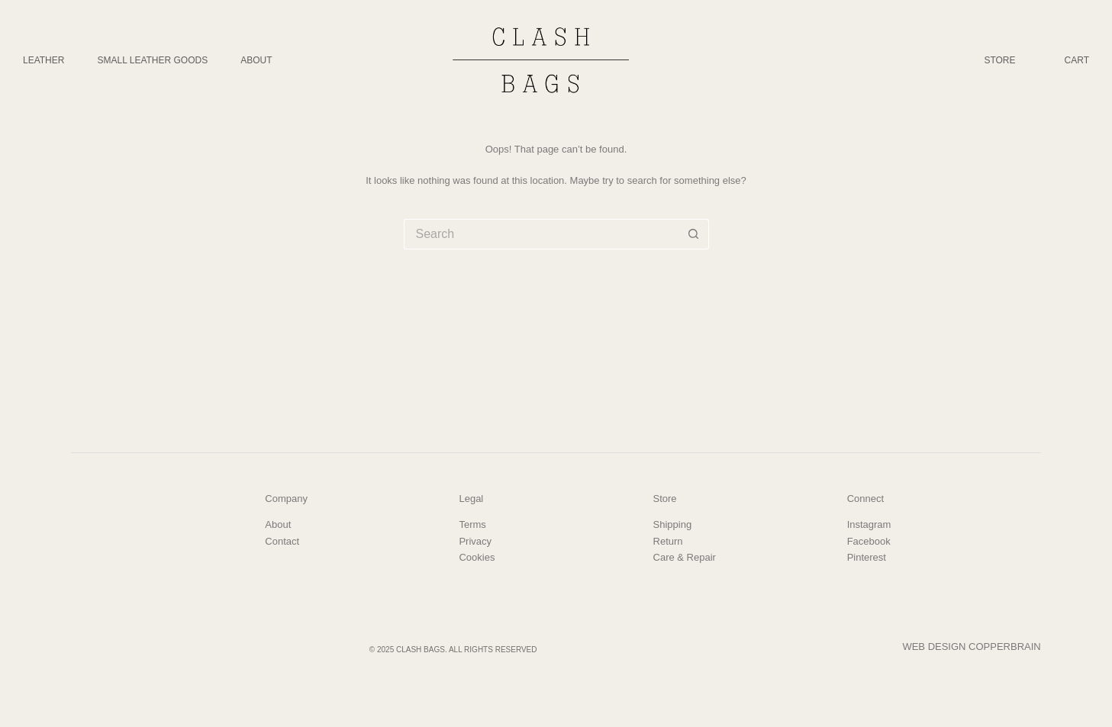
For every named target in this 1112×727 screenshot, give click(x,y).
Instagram (869, 524)
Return (668, 541)
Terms (472, 524)
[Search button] (693, 234)
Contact (282, 541)
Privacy (475, 541)
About (256, 60)
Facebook (869, 541)
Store (999, 60)
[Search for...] (541, 234)
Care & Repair (684, 557)
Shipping (672, 524)
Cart (1077, 60)
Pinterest (866, 557)
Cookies (477, 557)
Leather (43, 60)
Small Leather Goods (152, 60)
